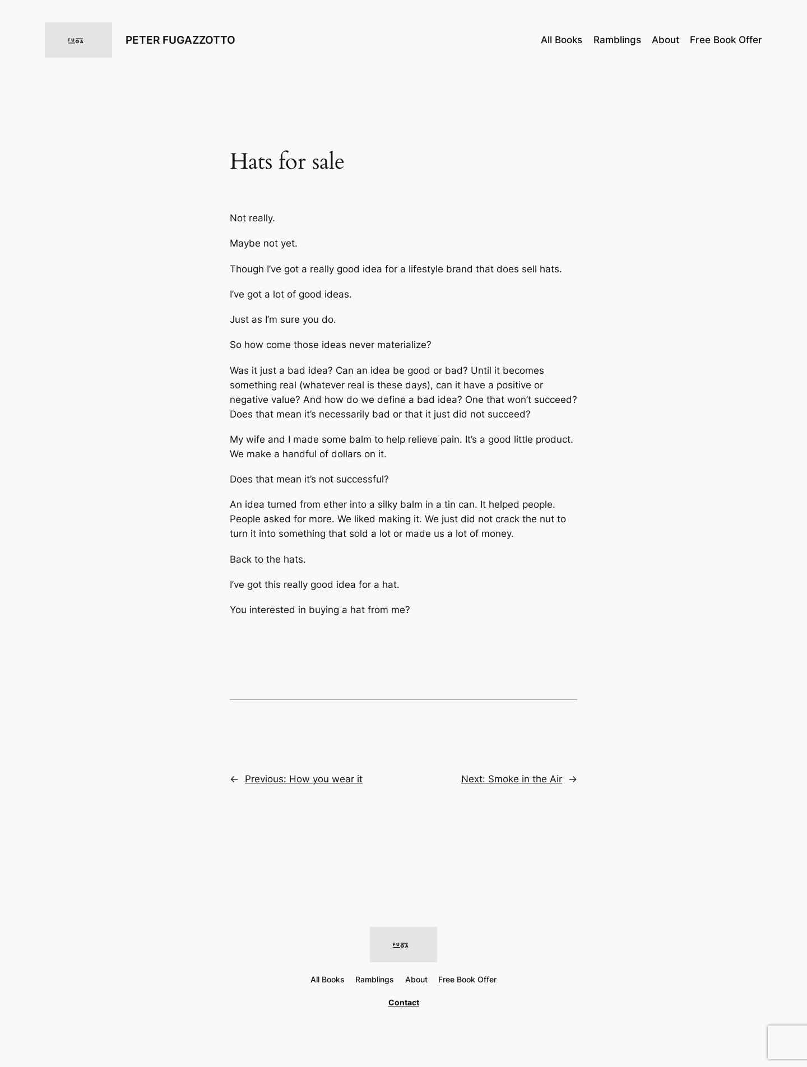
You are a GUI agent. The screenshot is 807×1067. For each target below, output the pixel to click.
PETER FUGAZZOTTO (180, 40)
